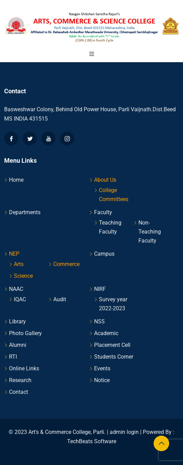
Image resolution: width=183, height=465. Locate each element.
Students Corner (113, 356)
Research (20, 380)
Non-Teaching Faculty (149, 231)
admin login (124, 432)
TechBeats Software (91, 441)
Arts (19, 264)
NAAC (16, 289)
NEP (14, 253)
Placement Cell (112, 345)
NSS (99, 321)
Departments (24, 212)
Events (102, 368)
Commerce (66, 264)
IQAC (20, 299)
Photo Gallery (25, 333)
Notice (102, 380)
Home (16, 180)
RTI (13, 356)
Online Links (24, 368)
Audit (59, 299)
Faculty (103, 212)
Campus (104, 253)
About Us (105, 180)
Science (23, 276)
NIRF (100, 289)
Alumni (17, 345)
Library (17, 321)
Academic (106, 333)
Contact (18, 392)
